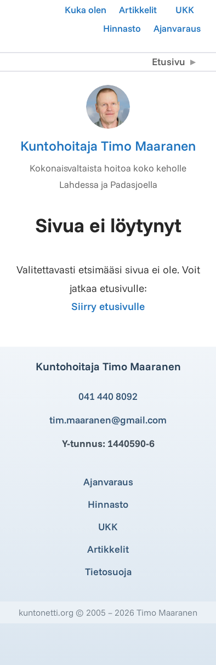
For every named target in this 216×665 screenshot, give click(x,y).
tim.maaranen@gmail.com (108, 420)
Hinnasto (122, 28)
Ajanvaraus (177, 28)
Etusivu (168, 61)
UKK (184, 9)
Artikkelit (138, 9)
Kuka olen (85, 9)
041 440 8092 (108, 396)
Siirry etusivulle (108, 306)
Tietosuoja (108, 571)
